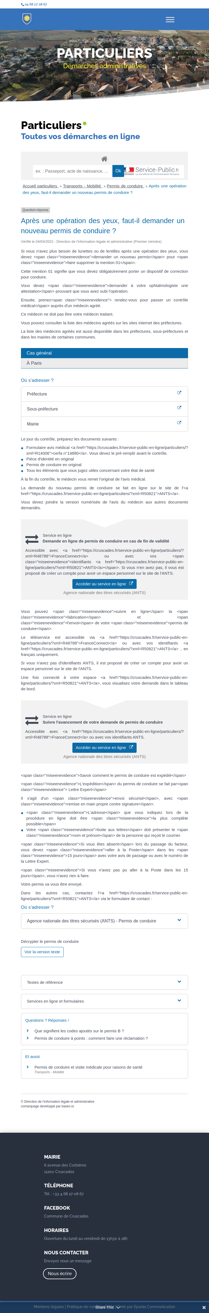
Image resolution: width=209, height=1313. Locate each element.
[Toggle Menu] (170, 19)
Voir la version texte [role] (42, 951)
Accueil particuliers (41, 186)
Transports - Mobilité (83, 186)
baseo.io (68, 1106)
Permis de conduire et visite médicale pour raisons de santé (89, 1067)
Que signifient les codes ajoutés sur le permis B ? (79, 1031)
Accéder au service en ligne (104, 583)
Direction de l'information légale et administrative (59, 1102)
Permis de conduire (126, 186)
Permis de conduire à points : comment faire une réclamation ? (91, 1038)
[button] (104, 921)
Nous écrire (60, 1273)
